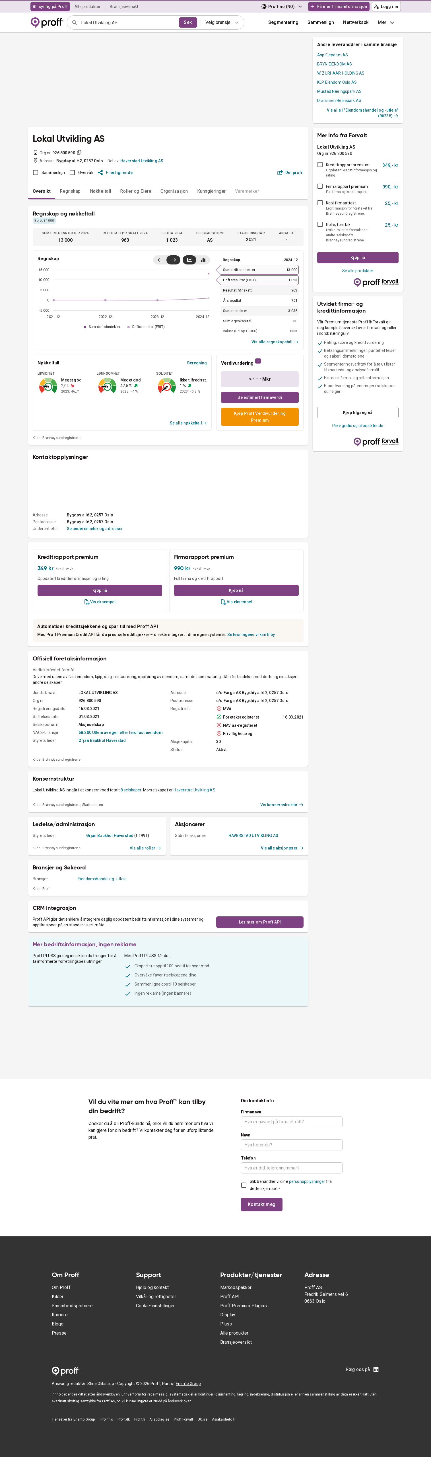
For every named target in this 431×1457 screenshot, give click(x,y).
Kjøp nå (99, 590)
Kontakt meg (262, 1204)
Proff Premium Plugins (243, 1305)
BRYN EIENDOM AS (334, 64)
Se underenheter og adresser (95, 528)
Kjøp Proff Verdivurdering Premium (260, 416)
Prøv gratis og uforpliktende (357, 425)
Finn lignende (115, 172)
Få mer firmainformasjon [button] (338, 6)
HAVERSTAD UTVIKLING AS (253, 835)
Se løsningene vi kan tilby (251, 634)
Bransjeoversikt (124, 6)
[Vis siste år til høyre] (173, 259)
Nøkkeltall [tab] (100, 191)
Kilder (58, 1296)
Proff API (230, 1296)
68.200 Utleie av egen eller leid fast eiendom (121, 732)
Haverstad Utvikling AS (141, 161)
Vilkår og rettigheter (156, 1296)
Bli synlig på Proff (50, 6)
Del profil (290, 172)
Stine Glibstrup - (102, 1383)
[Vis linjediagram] (189, 259)
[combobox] (128, 22)
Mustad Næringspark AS (339, 91)
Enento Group (188, 1383)
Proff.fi (139, 1419)
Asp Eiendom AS (332, 55)
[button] (321, 22)
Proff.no (106, 1419)
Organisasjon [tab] (174, 191)
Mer (387, 22)
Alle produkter (87, 6)
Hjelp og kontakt (152, 1287)
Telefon (248, 1158)
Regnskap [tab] (70, 191)
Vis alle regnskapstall (275, 342)
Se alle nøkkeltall (188, 423)
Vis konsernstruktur (282, 805)
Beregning (197, 363)
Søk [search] (188, 22)
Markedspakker (236, 1287)
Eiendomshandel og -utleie (102, 879)
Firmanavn (251, 1112)
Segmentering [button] (283, 22)
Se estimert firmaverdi (260, 397)
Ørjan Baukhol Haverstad (102, 740)
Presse (59, 1333)
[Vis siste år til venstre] (160, 259)
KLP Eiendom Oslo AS (337, 82)
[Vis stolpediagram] (203, 259)
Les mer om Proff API (260, 922)
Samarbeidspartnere (72, 1305)
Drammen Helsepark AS (339, 100)
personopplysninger (307, 1181)
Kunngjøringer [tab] (211, 191)
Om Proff (61, 1287)
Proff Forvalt (183, 1419)
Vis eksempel (100, 602)
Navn (246, 1135)
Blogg (58, 1324)
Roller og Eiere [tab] (135, 191)
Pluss (226, 1324)
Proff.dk (123, 1419)
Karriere (60, 1315)
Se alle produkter (358, 270)
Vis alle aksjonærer (282, 848)
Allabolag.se (159, 1419)
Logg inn (386, 6)
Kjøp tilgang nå (358, 412)
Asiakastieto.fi (223, 1419)
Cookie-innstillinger (155, 1305)
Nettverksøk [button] (355, 22)
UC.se (202, 1419)
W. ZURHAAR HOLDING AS (340, 73)
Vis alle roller (145, 848)
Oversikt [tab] (42, 191)
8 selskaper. (131, 790)
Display (228, 1315)
